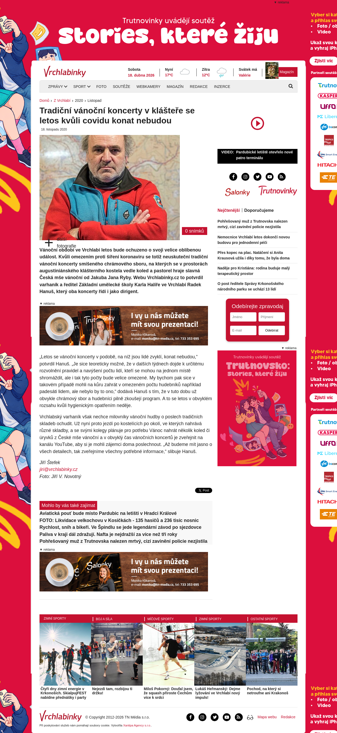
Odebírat (271, 330)
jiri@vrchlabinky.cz (58, 469)
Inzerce (222, 86)
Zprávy (55, 86)
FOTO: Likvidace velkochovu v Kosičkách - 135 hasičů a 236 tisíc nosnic (119, 520)
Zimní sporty (55, 618)
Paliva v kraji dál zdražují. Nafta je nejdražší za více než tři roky (108, 534)
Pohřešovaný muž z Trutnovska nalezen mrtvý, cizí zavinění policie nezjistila (123, 541)
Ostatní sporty (264, 619)
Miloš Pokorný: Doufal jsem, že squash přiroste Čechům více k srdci (168, 693)
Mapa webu (266, 717)
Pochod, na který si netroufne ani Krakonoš (267, 691)
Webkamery (149, 86)
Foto (101, 86)
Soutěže (121, 86)
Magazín (287, 72)
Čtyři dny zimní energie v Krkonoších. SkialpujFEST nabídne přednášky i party (63, 693)
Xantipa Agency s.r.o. (137, 725)
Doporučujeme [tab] (259, 210)
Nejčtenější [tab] (228, 210)
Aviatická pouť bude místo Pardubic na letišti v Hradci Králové (108, 513)
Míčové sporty (160, 619)
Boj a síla (104, 619)
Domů (44, 100)
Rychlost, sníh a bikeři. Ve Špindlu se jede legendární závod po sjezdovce (120, 527)
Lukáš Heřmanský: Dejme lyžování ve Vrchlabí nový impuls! (217, 693)
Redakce (199, 86)
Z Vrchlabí (62, 100)
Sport (79, 86)
